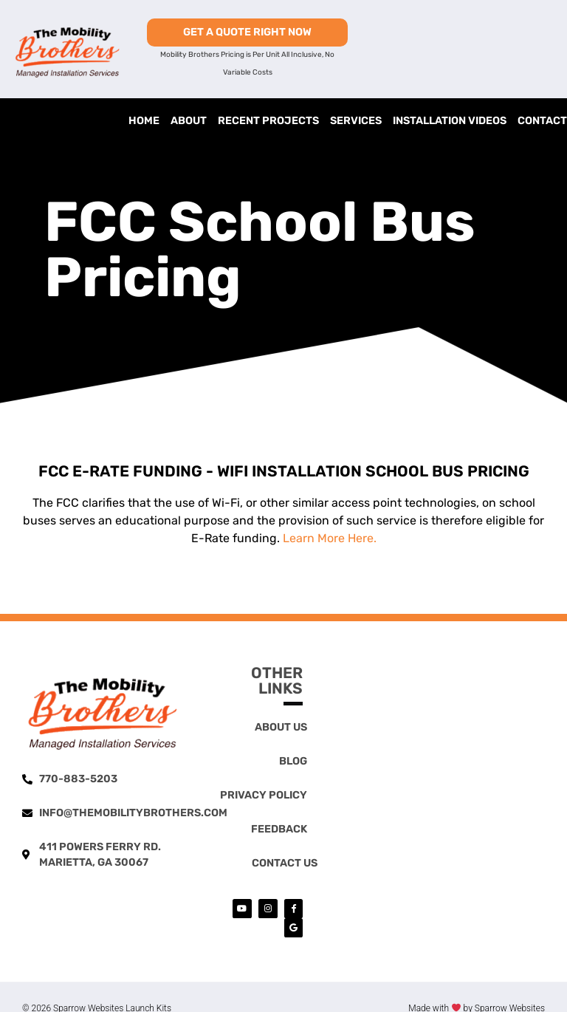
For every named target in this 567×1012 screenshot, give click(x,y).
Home (143, 120)
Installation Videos (449, 120)
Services (356, 120)
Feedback (279, 829)
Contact (542, 120)
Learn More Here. (330, 538)
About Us (281, 727)
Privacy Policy (263, 795)
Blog (293, 761)
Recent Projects (268, 120)
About (189, 120)
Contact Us (284, 863)
